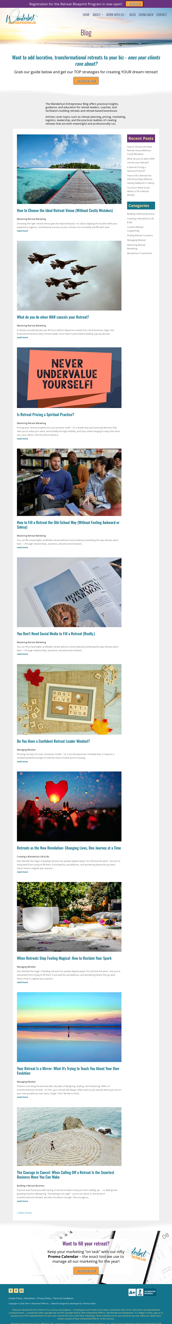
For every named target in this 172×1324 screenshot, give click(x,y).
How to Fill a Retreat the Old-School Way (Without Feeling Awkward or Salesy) (68, 526)
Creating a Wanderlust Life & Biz (33, 858)
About (97, 15)
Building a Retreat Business (30, 1187)
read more (22, 232)
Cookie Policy (15, 1301)
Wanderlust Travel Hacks (139, 255)
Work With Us (115, 15)
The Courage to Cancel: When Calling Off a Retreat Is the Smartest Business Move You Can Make (65, 1176)
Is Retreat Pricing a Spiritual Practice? (45, 416)
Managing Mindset (26, 751)
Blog (133, 15)
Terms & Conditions (63, 1301)
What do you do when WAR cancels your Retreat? (53, 318)
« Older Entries (24, 1214)
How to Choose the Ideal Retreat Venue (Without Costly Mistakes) (65, 212)
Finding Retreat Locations (140, 237)
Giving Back (146, 15)
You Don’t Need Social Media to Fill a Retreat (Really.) (56, 635)
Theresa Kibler (89, 1307)
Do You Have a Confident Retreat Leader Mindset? (53, 743)
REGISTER (134, 3)
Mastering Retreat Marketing (31, 220)
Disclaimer (29, 1301)
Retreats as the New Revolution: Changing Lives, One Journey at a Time (69, 849)
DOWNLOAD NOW (86, 82)
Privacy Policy (44, 1301)
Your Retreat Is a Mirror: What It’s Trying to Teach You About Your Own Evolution (68, 1072)
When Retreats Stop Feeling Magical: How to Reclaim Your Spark (64, 960)
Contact (161, 15)
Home (86, 15)
